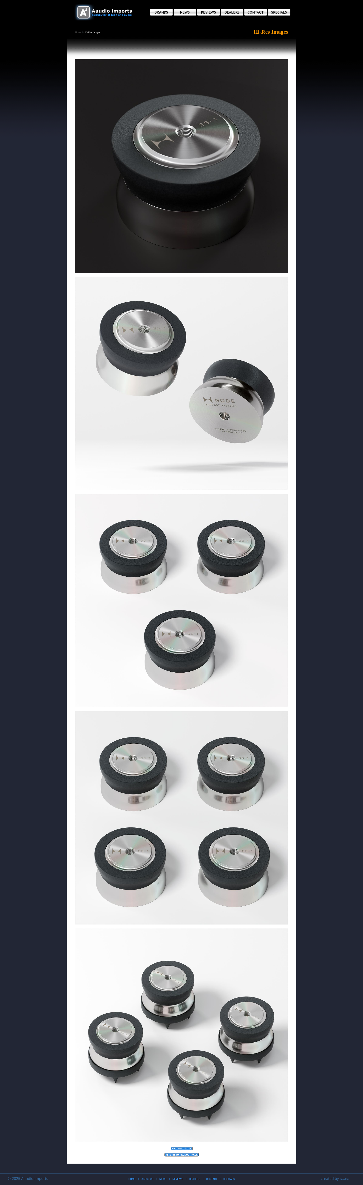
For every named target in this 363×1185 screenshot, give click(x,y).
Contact (211, 1179)
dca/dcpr (344, 1179)
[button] (161, 12)
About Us (147, 1179)
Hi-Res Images (92, 32)
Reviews (178, 1179)
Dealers (194, 1179)
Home (78, 32)
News (162, 1179)
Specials (229, 1179)
